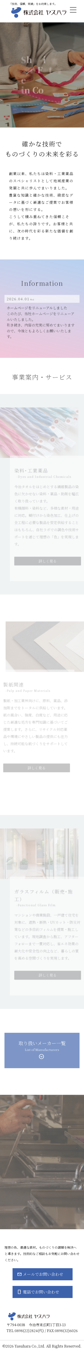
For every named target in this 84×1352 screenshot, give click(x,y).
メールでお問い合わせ (43, 1274)
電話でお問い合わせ (41, 1292)
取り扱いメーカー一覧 (42, 1048)
